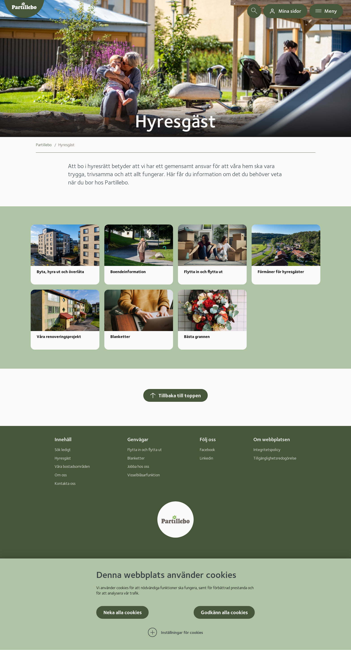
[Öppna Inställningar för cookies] (175, 632)
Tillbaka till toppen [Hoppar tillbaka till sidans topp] (175, 395)
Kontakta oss (65, 483)
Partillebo (43, 144)
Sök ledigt (63, 449)
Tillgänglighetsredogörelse (274, 458)
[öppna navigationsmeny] (326, 11)
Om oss (61, 475)
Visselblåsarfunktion (143, 475)
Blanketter (136, 458)
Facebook (207, 449)
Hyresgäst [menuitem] (66, 144)
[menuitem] (47, 145)
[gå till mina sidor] (285, 11)
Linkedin (206, 458)
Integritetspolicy (266, 449)
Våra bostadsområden (72, 466)
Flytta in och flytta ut (144, 449)
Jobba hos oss (138, 466)
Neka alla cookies (122, 612)
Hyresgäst (63, 458)
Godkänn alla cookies (224, 612)
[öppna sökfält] (254, 11)
